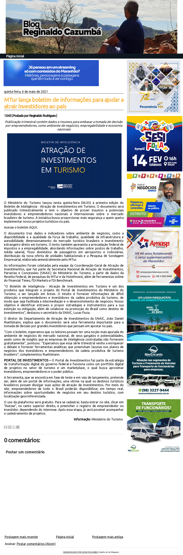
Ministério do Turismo (108, 419)
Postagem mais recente (21, 537)
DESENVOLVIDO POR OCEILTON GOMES (80, 552)
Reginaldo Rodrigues (42, 115)
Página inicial (15, 56)
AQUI (33, 227)
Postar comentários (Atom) (36, 544)
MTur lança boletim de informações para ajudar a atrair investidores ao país (63, 103)
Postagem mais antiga (107, 537)
